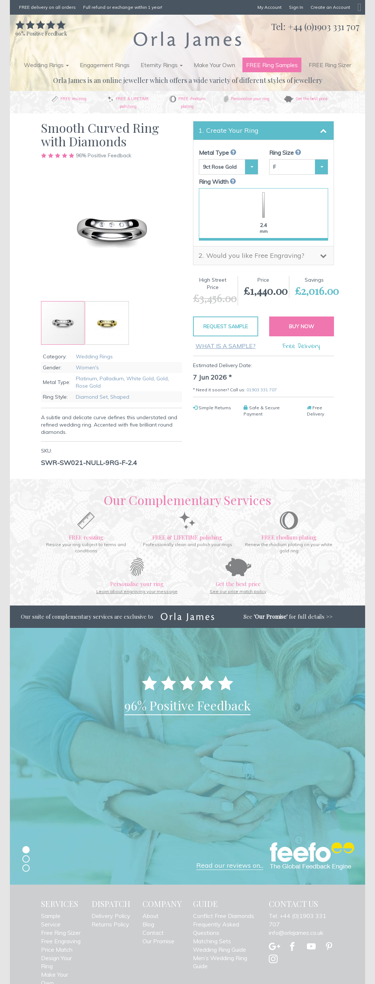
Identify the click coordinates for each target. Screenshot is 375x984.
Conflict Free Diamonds (223, 915)
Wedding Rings (94, 356)
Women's (87, 367)
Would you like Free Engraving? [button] (255, 255)
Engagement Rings (105, 65)
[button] (107, 322)
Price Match (57, 949)
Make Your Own (214, 65)
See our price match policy (238, 591)
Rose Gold (88, 386)
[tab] (263, 130)
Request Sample (225, 326)
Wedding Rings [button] (46, 65)
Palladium (112, 378)
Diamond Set (92, 397)
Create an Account (330, 7)
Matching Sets (212, 941)
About (150, 915)
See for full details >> (288, 616)
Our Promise (158, 941)
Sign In (296, 7)
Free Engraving (61, 941)
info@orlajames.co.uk (296, 932)
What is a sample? (226, 346)
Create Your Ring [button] (232, 130)
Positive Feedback (41, 30)
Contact (153, 932)
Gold (162, 378)
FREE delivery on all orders (47, 7)
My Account (269, 7)
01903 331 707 (261, 389)
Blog (148, 924)
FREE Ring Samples (272, 65)
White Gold (140, 378)
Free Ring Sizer (61, 932)
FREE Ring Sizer (330, 65)
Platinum (86, 378)
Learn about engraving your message (137, 591)
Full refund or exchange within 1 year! (122, 7)
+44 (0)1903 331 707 (324, 26)
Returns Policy (110, 924)
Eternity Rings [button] (162, 65)
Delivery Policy (111, 915)
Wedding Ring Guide (219, 949)
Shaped (119, 397)
